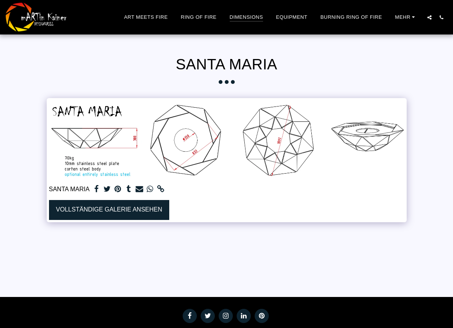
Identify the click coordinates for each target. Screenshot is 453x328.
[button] (429, 17)
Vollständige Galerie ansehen (109, 209)
